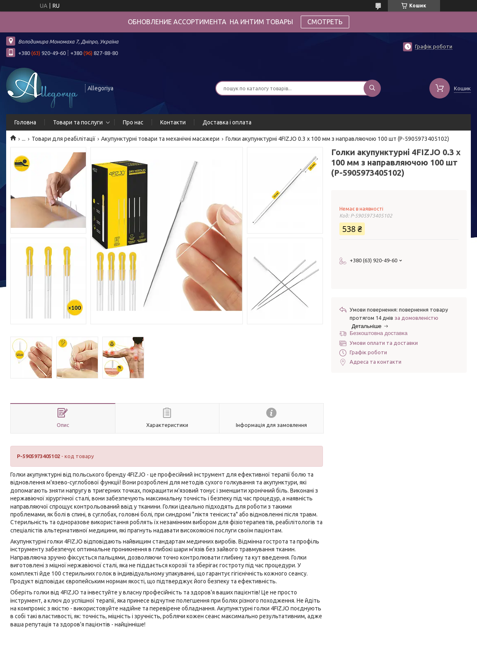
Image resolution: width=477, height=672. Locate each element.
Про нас (133, 122)
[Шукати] (372, 88)
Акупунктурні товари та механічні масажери (160, 138)
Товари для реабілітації (63, 138)
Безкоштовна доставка (379, 333)
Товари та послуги (78, 122)
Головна (25, 122)
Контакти (173, 122)
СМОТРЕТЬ (325, 21)
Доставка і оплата (227, 122)
